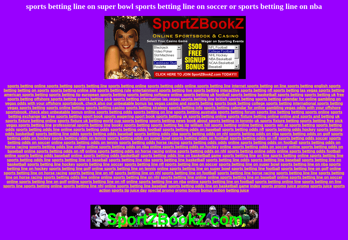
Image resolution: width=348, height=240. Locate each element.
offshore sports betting (55, 99)
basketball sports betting (280, 95)
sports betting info (186, 108)
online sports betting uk (193, 95)
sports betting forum (236, 112)
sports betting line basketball (178, 160)
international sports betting (318, 103)
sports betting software (148, 95)
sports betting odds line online (57, 147)
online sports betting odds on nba (118, 147)
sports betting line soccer (99, 164)
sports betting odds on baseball (192, 129)
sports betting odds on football (200, 138)
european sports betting (104, 95)
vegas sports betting (26, 108)
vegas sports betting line (29, 125)
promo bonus (187, 190)
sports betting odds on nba (254, 134)
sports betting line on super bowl (249, 164)
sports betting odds (165, 86)
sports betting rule (114, 90)
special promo (161, 190)
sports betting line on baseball (80, 160)
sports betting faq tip (170, 125)
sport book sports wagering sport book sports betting (132, 116)
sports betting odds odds (204, 142)
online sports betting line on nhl (130, 177)
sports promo (273, 186)
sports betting (20, 86)
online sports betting (53, 86)
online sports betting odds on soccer (254, 147)
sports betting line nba (129, 160)
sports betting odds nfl (243, 129)
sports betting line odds (57, 134)
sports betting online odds (251, 151)
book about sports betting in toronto (220, 121)
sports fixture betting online (253, 116)
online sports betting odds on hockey (184, 147)
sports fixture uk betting (80, 121)
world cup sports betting (125, 121)
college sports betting (272, 103)
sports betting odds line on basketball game (180, 155)
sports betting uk (320, 95)
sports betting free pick (321, 121)
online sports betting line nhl (77, 186)
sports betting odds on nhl (203, 134)
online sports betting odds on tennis (84, 142)
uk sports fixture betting (276, 121)
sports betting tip (65, 95)
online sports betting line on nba (156, 182)
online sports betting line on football (220, 182)
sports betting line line (297, 173)
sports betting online (127, 86)
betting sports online (310, 112)
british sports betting (235, 99)
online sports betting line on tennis (124, 169)
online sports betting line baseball (136, 186)
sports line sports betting (26, 186)
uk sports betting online (204, 116)
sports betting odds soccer (303, 138)
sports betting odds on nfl (253, 138)
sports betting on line (153, 112)
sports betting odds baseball (106, 134)
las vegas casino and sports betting (180, 103)
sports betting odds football (136, 129)
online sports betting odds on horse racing (124, 151)
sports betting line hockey (51, 164)
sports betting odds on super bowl (138, 138)
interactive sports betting (243, 90)
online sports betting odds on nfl (54, 151)
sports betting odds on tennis (79, 138)
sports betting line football (255, 169)
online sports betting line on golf (37, 182)
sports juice (321, 186)
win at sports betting (296, 125)
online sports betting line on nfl (96, 182)
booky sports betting (130, 125)
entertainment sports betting (158, 90)
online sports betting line (208, 86)
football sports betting (236, 95)
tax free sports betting (61, 116)
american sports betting (26, 95)
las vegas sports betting (322, 90)
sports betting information (137, 99)
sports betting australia (195, 112)
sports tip (120, 190)
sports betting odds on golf (305, 134)
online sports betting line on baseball (242, 177)
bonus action (213, 190)
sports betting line (90, 86)
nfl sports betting (283, 90)
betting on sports (33, 90)
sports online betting (65, 108)
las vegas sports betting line (188, 99)
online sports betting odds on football (262, 142)
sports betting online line (278, 182)
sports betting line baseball (276, 160)
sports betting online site (73, 90)
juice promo (298, 186)
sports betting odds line (38, 129)
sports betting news (167, 121)
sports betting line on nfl (91, 173)
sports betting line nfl (144, 164)
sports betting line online (183, 177)
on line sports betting (293, 86)
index (255, 186)
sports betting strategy (146, 108)
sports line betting (273, 112)
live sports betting (202, 90)
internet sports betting (252, 86)
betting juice (237, 190)
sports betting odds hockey (290, 129)
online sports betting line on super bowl (193, 169)
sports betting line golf (70, 169)
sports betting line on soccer (191, 164)
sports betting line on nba (304, 164)
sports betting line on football (189, 173)
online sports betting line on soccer (309, 177)
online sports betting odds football (309, 151)
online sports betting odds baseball (37, 155)
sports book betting (232, 103)
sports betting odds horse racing (149, 142)
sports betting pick (95, 99)
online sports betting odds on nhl (195, 151)
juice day (138, 190)
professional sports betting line (81, 125)
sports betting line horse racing (246, 173)
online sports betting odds (108, 112)
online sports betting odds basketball (105, 155)
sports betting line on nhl (138, 173)
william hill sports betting (213, 125)
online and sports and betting (307, 116)
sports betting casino (105, 108)
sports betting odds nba (156, 134)
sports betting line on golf (304, 169)
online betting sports (257, 125)
